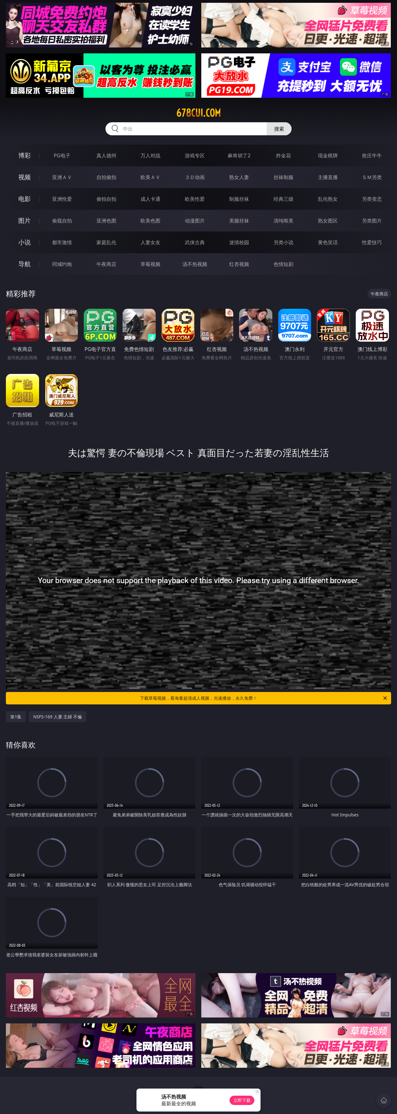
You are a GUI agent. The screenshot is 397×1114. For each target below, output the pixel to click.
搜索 (279, 128)
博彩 (24, 155)
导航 (24, 264)
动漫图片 (195, 220)
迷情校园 (239, 242)
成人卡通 (150, 198)
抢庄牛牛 (372, 155)
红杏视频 (239, 264)
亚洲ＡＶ (62, 177)
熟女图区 (328, 220)
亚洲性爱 (62, 198)
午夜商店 (106, 264)
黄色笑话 (328, 242)
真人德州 (106, 155)
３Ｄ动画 (195, 177)
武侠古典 (195, 242)
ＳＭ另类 (372, 177)
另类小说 (283, 242)
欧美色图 (150, 220)
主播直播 (328, 177)
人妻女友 (150, 242)
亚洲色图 (106, 220)
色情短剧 (283, 264)
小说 (24, 242)
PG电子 (62, 155)
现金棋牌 (328, 155)
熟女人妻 (239, 177)
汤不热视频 (194, 264)
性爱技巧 (372, 242)
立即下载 (242, 1100)
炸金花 (283, 155)
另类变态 (372, 198)
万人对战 (150, 155)
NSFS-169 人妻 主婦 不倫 (57, 717)
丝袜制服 (283, 177)
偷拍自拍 (106, 198)
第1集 (15, 717)
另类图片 (372, 220)
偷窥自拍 (62, 220)
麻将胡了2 (239, 155)
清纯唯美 (283, 220)
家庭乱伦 (106, 242)
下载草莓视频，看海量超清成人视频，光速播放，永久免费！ (264, 698)
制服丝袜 (239, 198)
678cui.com (198, 113)
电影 (24, 199)
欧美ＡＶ (150, 177)
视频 (24, 177)
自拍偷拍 (106, 177)
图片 (24, 220)
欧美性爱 (195, 198)
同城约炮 (62, 264)
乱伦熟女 (328, 198)
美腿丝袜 (239, 220)
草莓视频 (150, 264)
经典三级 (283, 198)
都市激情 (62, 242)
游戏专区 (195, 155)
